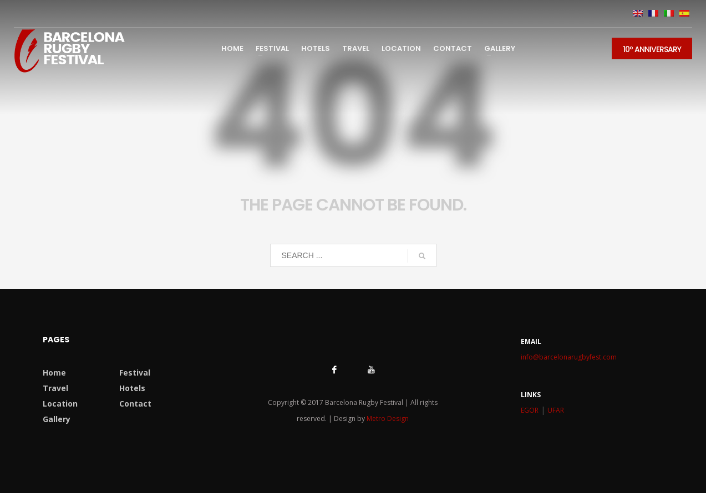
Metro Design (388, 418)
